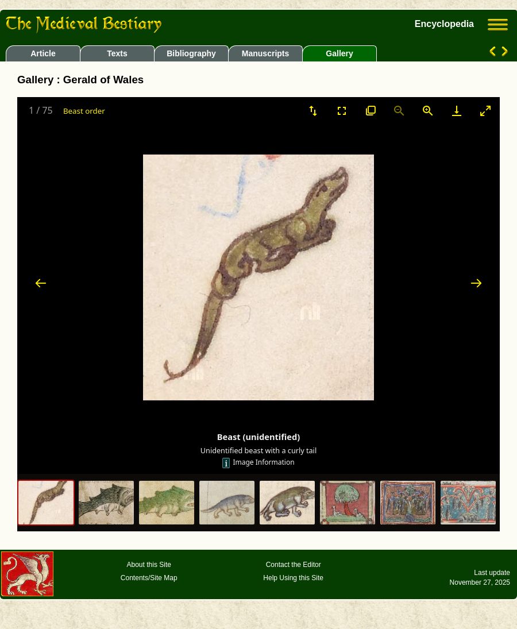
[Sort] (313, 110)
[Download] (456, 110)
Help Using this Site (293, 578)
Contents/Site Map (149, 578)
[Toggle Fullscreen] (341, 110)
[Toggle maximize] (485, 110)
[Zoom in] (428, 110)
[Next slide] (476, 283)
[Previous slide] (41, 283)
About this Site (149, 565)
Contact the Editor (293, 565)
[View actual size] (370, 110)
